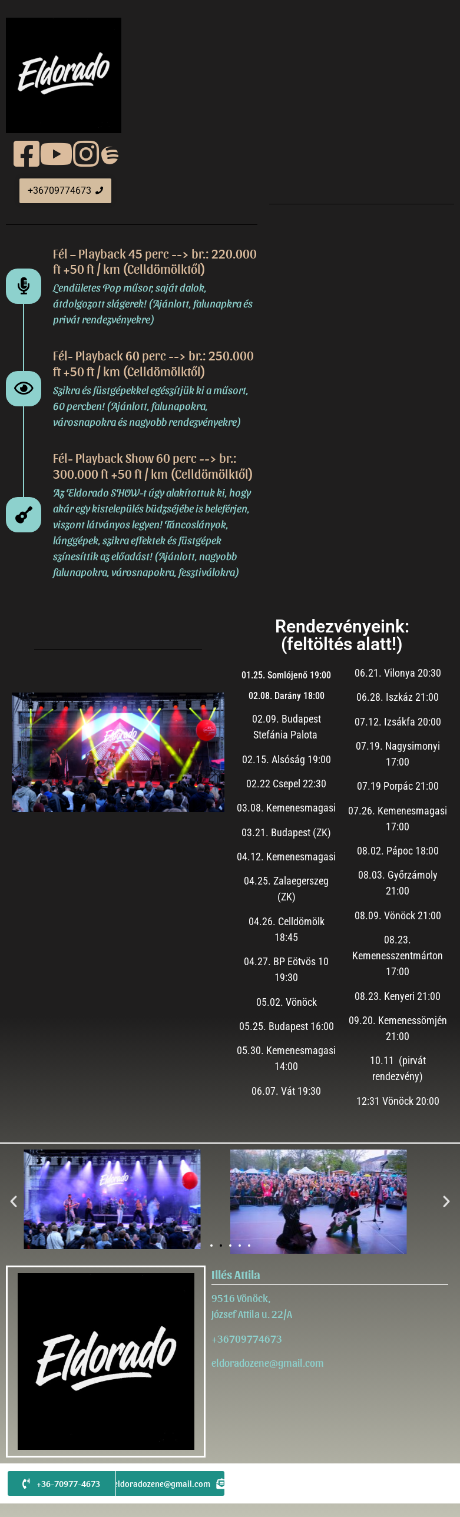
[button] (13, 1201)
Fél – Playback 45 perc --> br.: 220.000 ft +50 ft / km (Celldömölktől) (155, 261)
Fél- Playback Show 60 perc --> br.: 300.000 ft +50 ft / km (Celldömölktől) (153, 465)
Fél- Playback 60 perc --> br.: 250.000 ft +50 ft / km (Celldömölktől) (153, 362)
